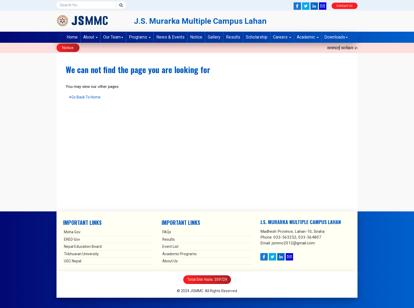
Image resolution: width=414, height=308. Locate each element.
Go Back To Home (85, 97)
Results (233, 37)
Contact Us (344, 6)
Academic (308, 37)
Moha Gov (72, 232)
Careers (282, 37)
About (90, 37)
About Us (170, 261)
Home (72, 37)
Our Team (113, 37)
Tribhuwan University (81, 254)
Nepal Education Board (83, 246)
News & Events (170, 37)
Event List (170, 246)
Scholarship (256, 37)
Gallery (214, 37)
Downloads (336, 37)
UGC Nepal (72, 261)
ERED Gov (72, 239)
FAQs (166, 232)
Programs (140, 37)
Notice (196, 37)
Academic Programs (179, 254)
